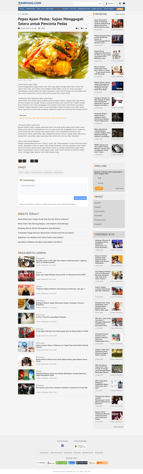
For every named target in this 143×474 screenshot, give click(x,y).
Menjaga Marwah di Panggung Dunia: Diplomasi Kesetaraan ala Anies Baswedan (102, 243)
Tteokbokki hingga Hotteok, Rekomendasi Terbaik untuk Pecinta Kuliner (46, 233)
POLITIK (73, 9)
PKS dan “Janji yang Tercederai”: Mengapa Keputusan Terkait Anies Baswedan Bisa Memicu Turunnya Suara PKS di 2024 (103, 321)
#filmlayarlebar (100, 220)
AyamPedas (48, 172)
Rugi (98, 178)
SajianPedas (58, 172)
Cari (100, 3)
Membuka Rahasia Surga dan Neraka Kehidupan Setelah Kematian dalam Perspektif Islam (61, 374)
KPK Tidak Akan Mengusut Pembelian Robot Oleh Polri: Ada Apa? (101, 384)
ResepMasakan (37, 172)
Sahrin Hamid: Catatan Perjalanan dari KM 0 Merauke (102, 289)
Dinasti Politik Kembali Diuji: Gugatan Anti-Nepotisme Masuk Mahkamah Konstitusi (102, 259)
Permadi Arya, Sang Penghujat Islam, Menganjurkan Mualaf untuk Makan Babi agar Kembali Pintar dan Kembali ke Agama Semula (102, 306)
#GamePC (97, 203)
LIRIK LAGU (40, 9)
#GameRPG (98, 216)
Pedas (21, 172)
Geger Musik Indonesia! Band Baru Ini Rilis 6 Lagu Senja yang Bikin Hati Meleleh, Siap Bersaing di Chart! (103, 54)
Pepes (27, 172)
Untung (99, 183)
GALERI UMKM (109, 9)
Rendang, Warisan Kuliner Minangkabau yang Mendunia (39, 228)
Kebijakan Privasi (88, 453)
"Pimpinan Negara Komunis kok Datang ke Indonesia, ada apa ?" (60, 289)
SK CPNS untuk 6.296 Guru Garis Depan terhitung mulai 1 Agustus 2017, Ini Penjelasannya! (61, 261)
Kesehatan (41, 301)
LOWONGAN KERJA (83, 9)
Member (110, 3)
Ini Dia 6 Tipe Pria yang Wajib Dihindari (51, 317)
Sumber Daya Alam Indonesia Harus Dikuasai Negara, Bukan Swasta (102, 352)
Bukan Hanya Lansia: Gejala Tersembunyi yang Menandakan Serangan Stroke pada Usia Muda (102, 86)
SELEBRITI (65, 9)
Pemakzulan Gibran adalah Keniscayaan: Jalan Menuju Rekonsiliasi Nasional (103, 400)
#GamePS (97, 207)
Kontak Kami (99, 453)
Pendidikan (41, 258)
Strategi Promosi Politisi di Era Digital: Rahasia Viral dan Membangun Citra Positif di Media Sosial (102, 337)
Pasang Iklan (68, 453)
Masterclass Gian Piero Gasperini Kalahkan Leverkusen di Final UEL (62, 388)
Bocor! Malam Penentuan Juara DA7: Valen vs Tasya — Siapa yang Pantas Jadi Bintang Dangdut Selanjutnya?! (103, 70)
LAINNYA (120, 9)
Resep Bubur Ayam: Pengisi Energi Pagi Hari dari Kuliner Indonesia (43, 219)
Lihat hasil (119, 188)
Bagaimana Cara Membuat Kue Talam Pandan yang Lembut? (41, 237)
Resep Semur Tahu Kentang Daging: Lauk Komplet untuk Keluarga (43, 224)
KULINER (58, 9)
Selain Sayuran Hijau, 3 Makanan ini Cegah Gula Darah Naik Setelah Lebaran (62, 346)
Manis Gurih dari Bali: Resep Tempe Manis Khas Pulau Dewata (43, 118)
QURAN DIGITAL (97, 9)
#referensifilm (99, 211)
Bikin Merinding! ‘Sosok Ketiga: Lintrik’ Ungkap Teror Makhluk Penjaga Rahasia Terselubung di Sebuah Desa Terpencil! (103, 132)
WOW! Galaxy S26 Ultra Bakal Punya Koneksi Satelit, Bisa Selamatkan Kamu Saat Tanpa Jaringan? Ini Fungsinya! (103, 148)
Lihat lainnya (120, 14)
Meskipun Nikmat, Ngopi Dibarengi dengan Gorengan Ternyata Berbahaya (60, 304)
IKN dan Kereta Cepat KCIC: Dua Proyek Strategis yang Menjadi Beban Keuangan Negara (103, 368)
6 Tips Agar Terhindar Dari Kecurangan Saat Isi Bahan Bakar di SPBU (62, 331)
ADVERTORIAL (30, 9)
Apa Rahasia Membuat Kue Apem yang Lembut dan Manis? (40, 242)
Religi (39, 371)
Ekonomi (40, 329)
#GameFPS (98, 224)
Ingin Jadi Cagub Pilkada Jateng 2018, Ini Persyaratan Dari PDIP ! (61, 275)
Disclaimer (77, 453)
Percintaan (41, 315)
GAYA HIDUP (49, 9)
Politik (40, 272)
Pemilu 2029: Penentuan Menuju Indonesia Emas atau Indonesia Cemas (102, 415)
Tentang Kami (44, 453)
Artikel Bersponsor (56, 453)
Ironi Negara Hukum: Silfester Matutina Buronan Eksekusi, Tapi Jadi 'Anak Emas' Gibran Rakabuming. (103, 275)
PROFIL (22, 9)
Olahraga (41, 385)
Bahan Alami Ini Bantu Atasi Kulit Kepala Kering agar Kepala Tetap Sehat (61, 360)
